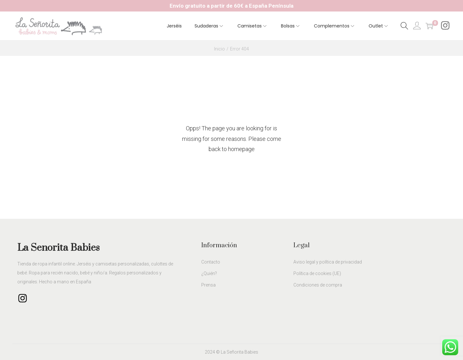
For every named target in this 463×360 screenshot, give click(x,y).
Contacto (210, 261)
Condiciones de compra (317, 284)
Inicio (219, 48)
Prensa (208, 284)
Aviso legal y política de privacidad (327, 261)
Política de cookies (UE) (317, 273)
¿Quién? (209, 273)
